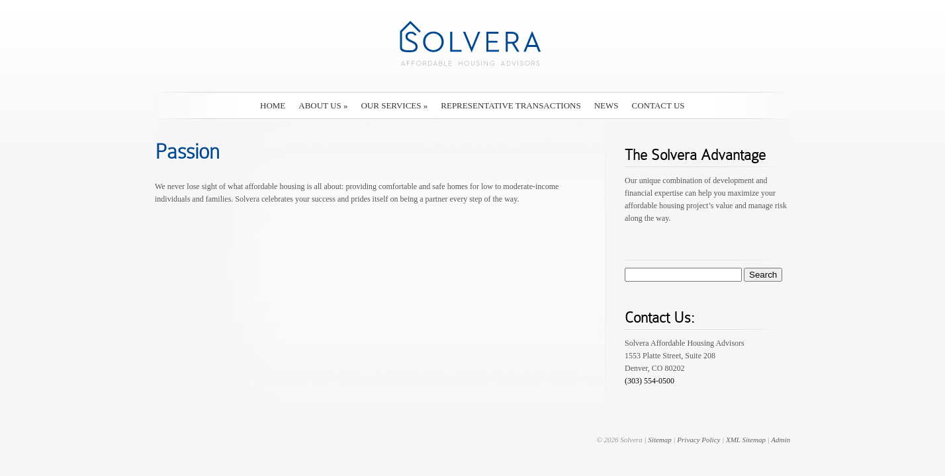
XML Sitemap (746, 440)
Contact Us (658, 105)
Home (272, 105)
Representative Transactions (510, 105)
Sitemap (659, 440)
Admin (780, 440)
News (606, 105)
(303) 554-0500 (649, 380)
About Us (322, 105)
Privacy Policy (698, 440)
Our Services (394, 105)
